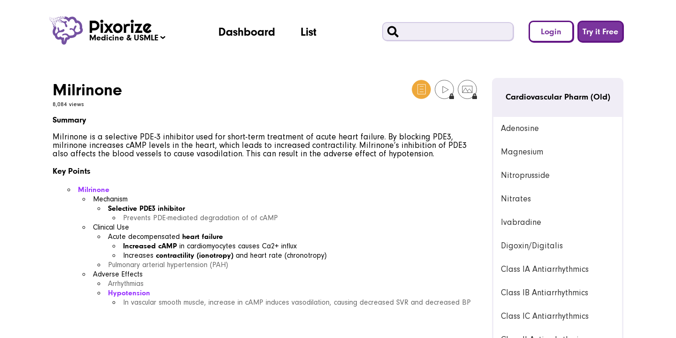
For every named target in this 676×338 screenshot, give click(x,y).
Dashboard (246, 31)
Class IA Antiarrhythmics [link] (545, 269)
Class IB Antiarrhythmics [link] (544, 293)
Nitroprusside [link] (525, 175)
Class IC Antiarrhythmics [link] (545, 316)
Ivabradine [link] (521, 222)
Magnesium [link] (522, 152)
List (308, 31)
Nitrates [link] (516, 199)
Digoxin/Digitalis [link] (532, 246)
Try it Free (600, 31)
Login (551, 31)
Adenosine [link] (520, 128)
